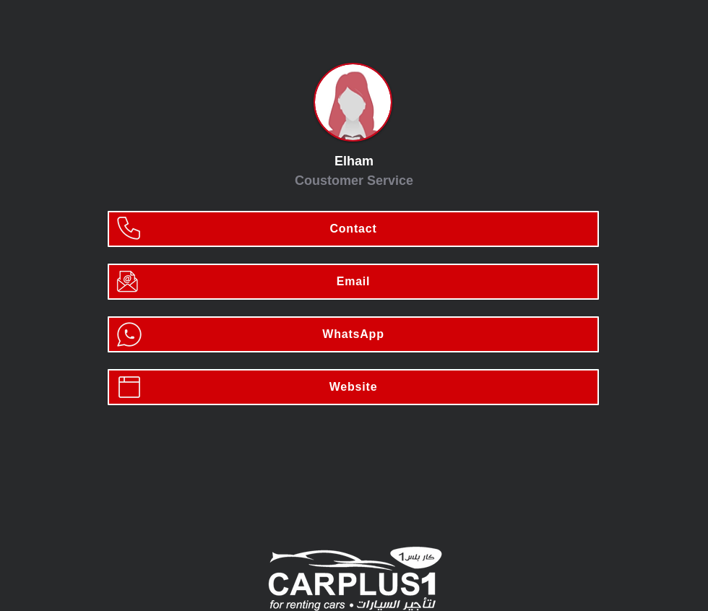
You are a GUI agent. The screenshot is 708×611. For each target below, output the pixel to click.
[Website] (353, 387)
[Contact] (353, 229)
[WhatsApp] (353, 334)
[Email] (353, 282)
